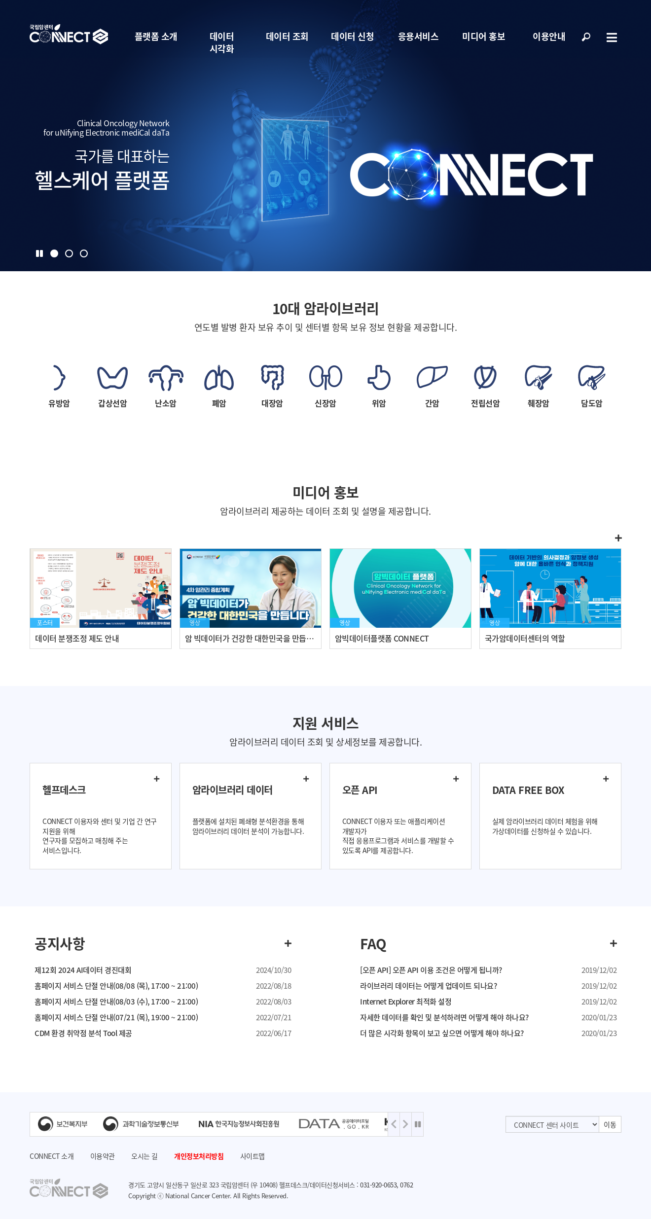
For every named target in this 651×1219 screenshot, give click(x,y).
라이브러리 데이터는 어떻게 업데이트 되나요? (428, 985)
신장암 (325, 403)
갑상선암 (112, 403)
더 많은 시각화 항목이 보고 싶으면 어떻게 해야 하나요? (442, 1033)
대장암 (272, 403)
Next (405, 1124)
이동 (610, 1124)
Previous (394, 1124)
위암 (379, 403)
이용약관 (102, 1156)
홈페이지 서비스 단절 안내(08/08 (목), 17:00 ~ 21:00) (116, 985)
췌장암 (538, 403)
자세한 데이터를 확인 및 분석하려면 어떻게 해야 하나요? (444, 1017)
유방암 (59, 403)
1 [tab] (54, 253)
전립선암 (485, 403)
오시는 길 (144, 1156)
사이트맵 (252, 1156)
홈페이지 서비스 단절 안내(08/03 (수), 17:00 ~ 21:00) (116, 1001)
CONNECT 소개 (51, 1156)
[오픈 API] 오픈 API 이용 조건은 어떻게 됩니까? (431, 970)
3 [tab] (84, 253)
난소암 (166, 403)
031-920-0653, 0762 (386, 1184)
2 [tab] (69, 253)
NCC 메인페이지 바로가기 (69, 34)
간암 (432, 403)
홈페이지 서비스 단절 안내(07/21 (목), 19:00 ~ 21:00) (116, 1017)
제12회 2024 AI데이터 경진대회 (83, 970)
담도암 (592, 403)
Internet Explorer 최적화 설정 (405, 1001)
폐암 (219, 403)
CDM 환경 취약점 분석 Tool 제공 (83, 1033)
